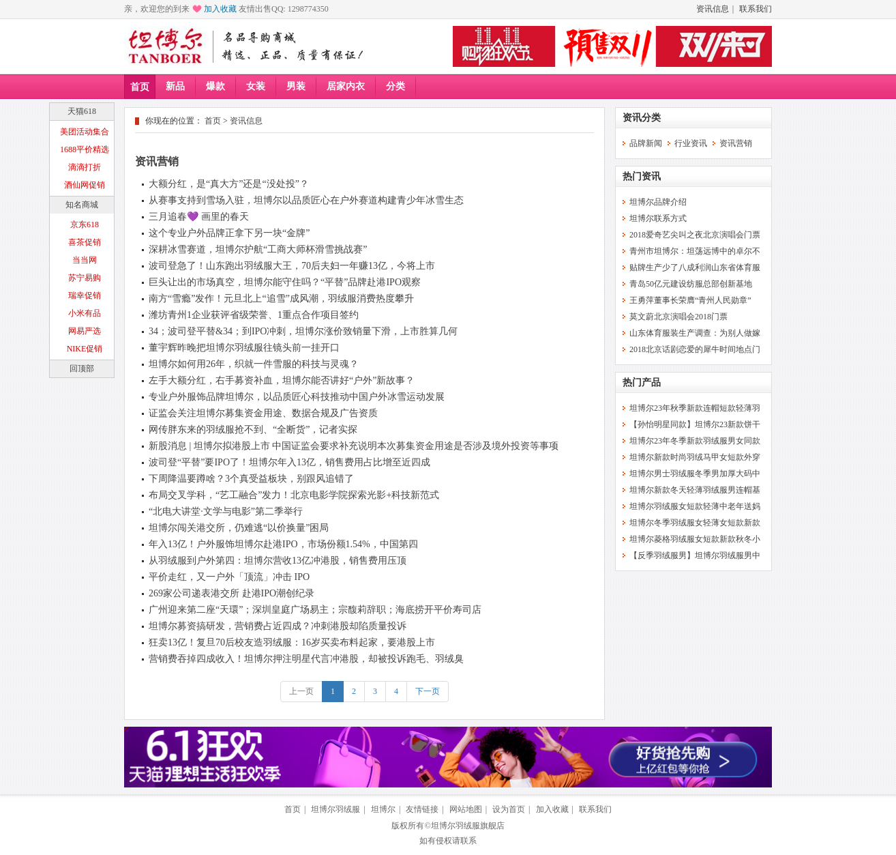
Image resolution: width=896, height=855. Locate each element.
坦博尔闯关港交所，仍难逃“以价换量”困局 (239, 528)
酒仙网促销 (84, 185)
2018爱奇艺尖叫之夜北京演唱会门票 (694, 235)
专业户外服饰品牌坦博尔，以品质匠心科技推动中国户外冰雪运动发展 (297, 397)
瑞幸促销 (84, 295)
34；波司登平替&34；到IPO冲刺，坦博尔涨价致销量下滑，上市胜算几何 (303, 331)
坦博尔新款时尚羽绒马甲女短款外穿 (694, 457)
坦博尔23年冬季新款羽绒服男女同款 (694, 441)
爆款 (215, 86)
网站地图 (465, 809)
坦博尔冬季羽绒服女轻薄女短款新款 (694, 522)
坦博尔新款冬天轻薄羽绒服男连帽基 (694, 490)
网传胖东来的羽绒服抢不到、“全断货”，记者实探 (253, 429)
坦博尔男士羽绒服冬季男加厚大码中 (694, 473)
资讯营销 (157, 161)
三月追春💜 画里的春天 (199, 217)
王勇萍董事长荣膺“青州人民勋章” (690, 300)
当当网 (84, 260)
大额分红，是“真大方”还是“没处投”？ (229, 184)
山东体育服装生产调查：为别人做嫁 (694, 333)
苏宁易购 (84, 277)
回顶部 (82, 368)
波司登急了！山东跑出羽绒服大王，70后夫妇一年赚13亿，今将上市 (292, 266)
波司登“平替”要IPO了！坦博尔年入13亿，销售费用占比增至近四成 (289, 462)
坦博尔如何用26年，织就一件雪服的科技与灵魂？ (254, 364)
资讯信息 (712, 9)
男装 (295, 86)
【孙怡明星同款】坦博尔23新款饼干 (694, 424)
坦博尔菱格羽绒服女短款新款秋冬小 (694, 539)
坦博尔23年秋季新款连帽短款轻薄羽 (694, 408)
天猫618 (82, 111)
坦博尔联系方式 (658, 218)
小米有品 (84, 313)
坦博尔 (383, 809)
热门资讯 (642, 176)
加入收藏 (220, 9)
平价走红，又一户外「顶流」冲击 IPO (229, 577)
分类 (395, 86)
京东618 (84, 224)
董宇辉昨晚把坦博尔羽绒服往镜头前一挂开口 (244, 348)
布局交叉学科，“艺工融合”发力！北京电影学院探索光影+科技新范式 (294, 495)
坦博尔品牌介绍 (658, 202)
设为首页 (508, 809)
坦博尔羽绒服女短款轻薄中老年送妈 (694, 506)
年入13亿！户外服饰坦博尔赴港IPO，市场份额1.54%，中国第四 (283, 544)
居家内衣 (346, 86)
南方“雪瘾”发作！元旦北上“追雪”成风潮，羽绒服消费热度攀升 (281, 298)
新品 (175, 86)
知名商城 (81, 204)
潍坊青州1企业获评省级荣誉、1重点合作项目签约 (254, 315)
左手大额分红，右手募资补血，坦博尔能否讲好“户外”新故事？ (282, 380)
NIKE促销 (85, 348)
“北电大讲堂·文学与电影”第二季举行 (226, 511)
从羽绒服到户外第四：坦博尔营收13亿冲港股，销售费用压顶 (277, 560)
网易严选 (84, 331)
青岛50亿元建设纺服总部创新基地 (690, 284)
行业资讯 (690, 143)
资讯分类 (642, 118)
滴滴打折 (84, 167)
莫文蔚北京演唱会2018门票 (678, 316)
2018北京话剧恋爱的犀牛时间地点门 (694, 349)
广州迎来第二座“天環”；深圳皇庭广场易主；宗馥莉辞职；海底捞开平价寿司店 (315, 610)
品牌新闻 (645, 143)
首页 (139, 87)
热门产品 (642, 382)
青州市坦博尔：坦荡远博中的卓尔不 (694, 251)
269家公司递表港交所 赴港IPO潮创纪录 (231, 593)
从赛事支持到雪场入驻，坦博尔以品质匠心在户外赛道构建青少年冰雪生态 (306, 200)
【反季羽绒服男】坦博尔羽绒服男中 (694, 555)
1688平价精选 (84, 149)
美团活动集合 (84, 131)
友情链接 (422, 809)
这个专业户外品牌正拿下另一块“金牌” (229, 233)
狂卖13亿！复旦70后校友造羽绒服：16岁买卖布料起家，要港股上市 (292, 642)
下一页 (427, 691)
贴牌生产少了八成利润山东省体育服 (694, 267)
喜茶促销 (84, 242)
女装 (255, 86)
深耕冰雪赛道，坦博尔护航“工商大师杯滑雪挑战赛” (258, 249)
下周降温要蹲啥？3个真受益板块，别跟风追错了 (251, 479)
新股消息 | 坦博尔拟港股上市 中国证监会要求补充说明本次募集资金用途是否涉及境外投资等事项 (353, 446)
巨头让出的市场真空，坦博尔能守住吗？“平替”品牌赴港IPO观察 (285, 282)
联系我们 (755, 9)
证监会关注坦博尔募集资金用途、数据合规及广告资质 (263, 413)
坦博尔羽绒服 (335, 809)
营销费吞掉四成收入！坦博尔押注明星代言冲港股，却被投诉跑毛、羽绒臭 (306, 659)
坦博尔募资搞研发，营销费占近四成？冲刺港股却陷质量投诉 (277, 626)
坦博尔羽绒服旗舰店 (468, 825)
